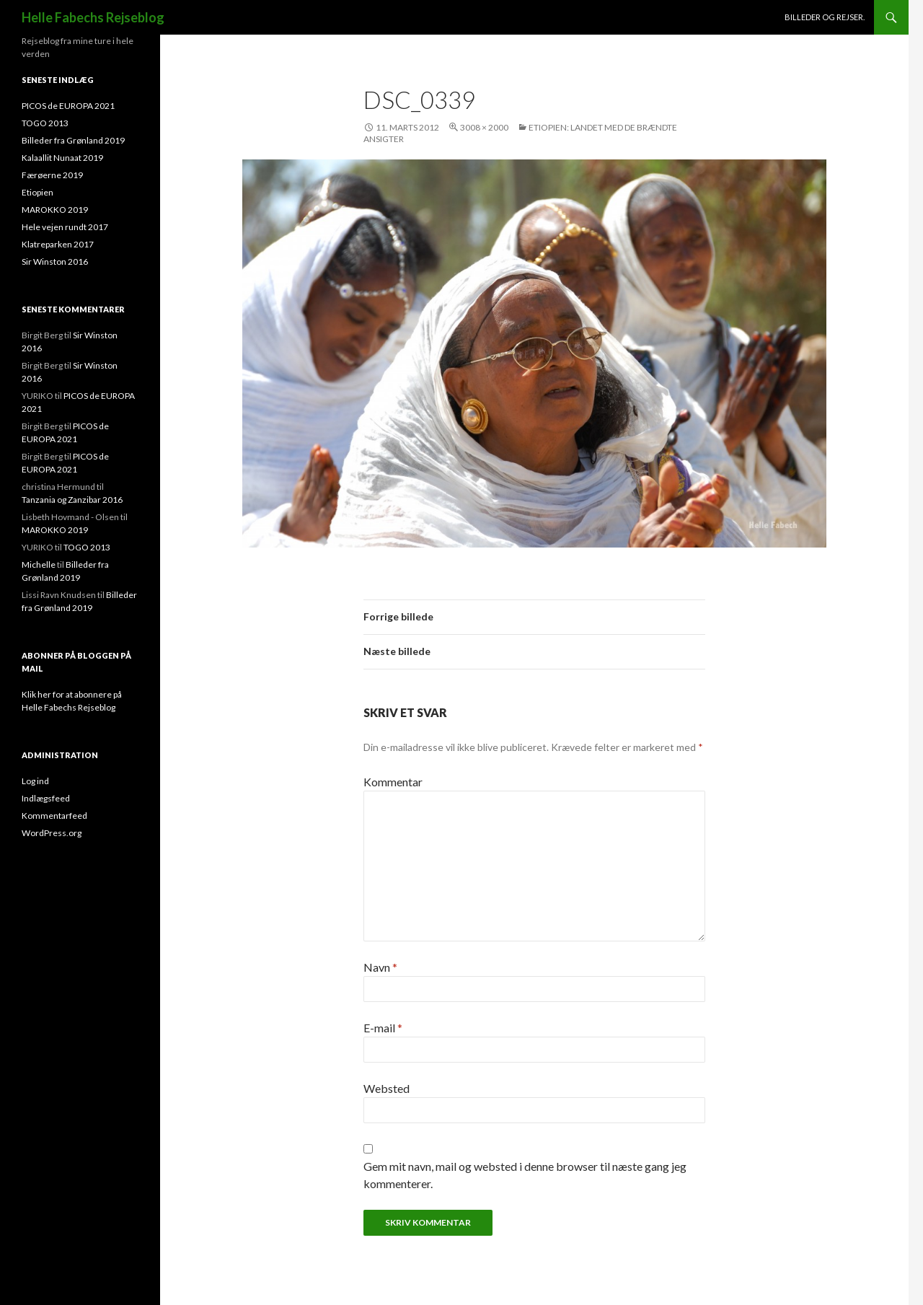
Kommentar (393, 781)
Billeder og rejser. (825, 17)
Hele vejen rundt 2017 (65, 226)
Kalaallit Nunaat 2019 (62, 157)
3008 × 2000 (484, 127)
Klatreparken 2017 (58, 244)
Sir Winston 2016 (55, 261)
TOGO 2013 (45, 123)
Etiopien (37, 192)
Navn (380, 967)
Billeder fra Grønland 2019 (73, 140)
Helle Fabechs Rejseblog (93, 17)
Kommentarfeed (54, 815)
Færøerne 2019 (52, 175)
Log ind (35, 780)
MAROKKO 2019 (55, 209)
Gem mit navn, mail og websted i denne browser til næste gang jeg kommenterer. (524, 1174)
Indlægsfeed (46, 798)
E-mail (382, 1027)
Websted (386, 1088)
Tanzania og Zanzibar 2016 (72, 499)
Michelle (39, 564)
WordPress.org (51, 832)
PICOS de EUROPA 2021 (68, 105)
